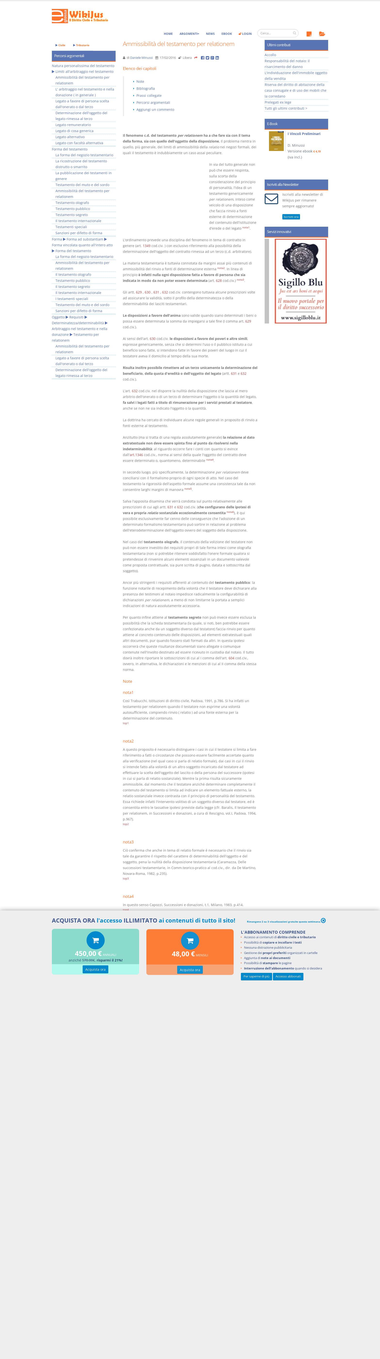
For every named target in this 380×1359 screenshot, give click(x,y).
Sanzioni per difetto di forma (78, 233)
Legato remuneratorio (73, 124)
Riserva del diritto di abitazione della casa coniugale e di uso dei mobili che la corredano (295, 90)
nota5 (188, 488)
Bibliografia (145, 88)
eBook (227, 34)
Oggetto (58, 317)
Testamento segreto (71, 214)
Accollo (270, 55)
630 (147, 292)
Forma (57, 239)
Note (140, 81)
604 (231, 658)
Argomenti (189, 34)
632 (165, 292)
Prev (270, 152)
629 (139, 292)
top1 (126, 723)
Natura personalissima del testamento (83, 65)
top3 (126, 878)
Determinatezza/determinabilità (78, 323)
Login (245, 34)
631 (156, 292)
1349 (146, 245)
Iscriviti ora (291, 217)
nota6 (230, 512)
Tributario (81, 45)
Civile (60, 45)
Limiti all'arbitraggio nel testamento (84, 71)
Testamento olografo (72, 202)
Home (168, 34)
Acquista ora (95, 970)
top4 (126, 909)
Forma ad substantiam (85, 239)
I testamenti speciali (71, 298)
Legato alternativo (70, 137)
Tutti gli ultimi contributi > (286, 108)
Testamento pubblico (72, 208)
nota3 (240, 279)
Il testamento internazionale (78, 220)
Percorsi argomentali (153, 102)
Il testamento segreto (72, 286)
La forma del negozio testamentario (84, 155)
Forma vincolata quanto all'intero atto (82, 245)
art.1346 (136, 454)
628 (219, 280)
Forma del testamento (69, 149)
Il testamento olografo (73, 274)
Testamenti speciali (71, 227)
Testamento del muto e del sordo (82, 184)
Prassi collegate (149, 95)
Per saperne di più (256, 976)
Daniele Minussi (141, 58)
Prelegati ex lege (278, 102)
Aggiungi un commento (155, 109)
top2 (126, 824)
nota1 (246, 227)
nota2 (221, 268)
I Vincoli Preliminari (304, 133)
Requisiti (76, 317)
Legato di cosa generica (74, 130)
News (210, 34)
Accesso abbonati (288, 976)
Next (322, 152)
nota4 (210, 459)
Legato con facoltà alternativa (79, 143)
